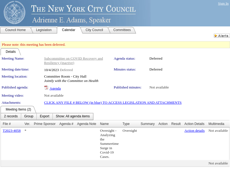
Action (162, 124)
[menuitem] (11, 116)
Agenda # (66, 124)
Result (176, 124)
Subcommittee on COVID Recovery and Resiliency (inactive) (73, 60)
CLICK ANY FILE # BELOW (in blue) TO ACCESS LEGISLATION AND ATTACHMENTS (113, 102)
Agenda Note (86, 124)
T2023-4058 (12, 130)
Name (104, 124)
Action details (195, 130)
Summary (148, 124)
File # (7, 124)
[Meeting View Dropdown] (73, 116)
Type (126, 124)
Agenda (55, 88)
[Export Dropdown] (44, 116)
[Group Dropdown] (28, 116)
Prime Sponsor (45, 124)
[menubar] (47, 116)
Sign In (223, 3)
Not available (159, 87)
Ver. (27, 124)
